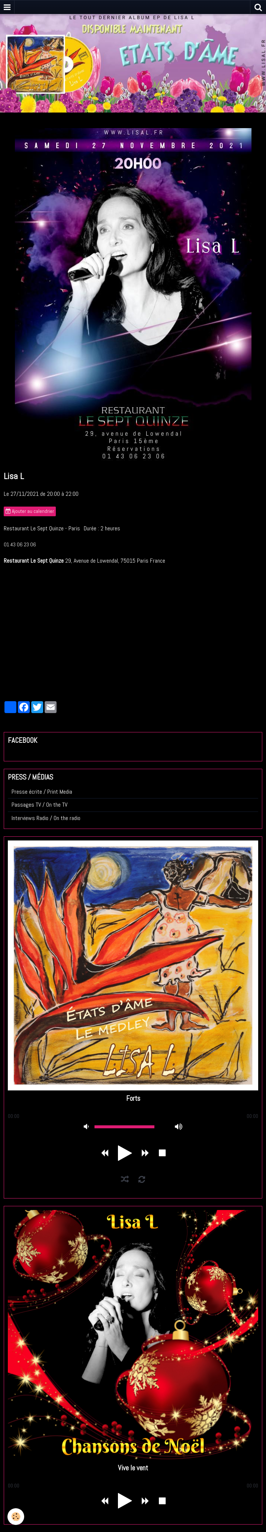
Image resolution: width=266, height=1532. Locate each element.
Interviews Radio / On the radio (46, 818)
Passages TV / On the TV (39, 805)
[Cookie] (15, 1516)
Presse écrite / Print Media (42, 792)
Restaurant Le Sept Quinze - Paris (42, 528)
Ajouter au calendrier (30, 511)
